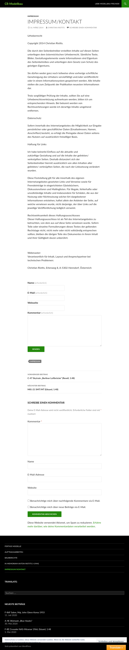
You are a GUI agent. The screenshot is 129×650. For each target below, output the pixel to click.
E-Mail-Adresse (36, 474)
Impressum (33, 16)
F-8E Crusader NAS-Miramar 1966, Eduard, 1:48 (28, 629)
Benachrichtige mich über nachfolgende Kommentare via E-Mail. (65, 500)
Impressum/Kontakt (15, 569)
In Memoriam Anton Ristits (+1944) (22, 563)
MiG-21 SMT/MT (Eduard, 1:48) (65, 387)
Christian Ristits (56, 27)
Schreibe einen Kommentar (83, 27)
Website (32, 487)
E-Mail (37, 292)
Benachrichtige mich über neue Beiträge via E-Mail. (58, 506)
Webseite (33, 302)
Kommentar (40, 312)
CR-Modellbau (14, 3)
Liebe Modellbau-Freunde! (107, 4)
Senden (36, 349)
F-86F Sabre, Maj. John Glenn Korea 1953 (25, 612)
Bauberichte (11, 558)
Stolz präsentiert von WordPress (18, 646)
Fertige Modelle (13, 546)
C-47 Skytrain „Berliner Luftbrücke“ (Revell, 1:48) (65, 376)
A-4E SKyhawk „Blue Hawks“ (18, 620)
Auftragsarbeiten (14, 552)
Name (37, 282)
